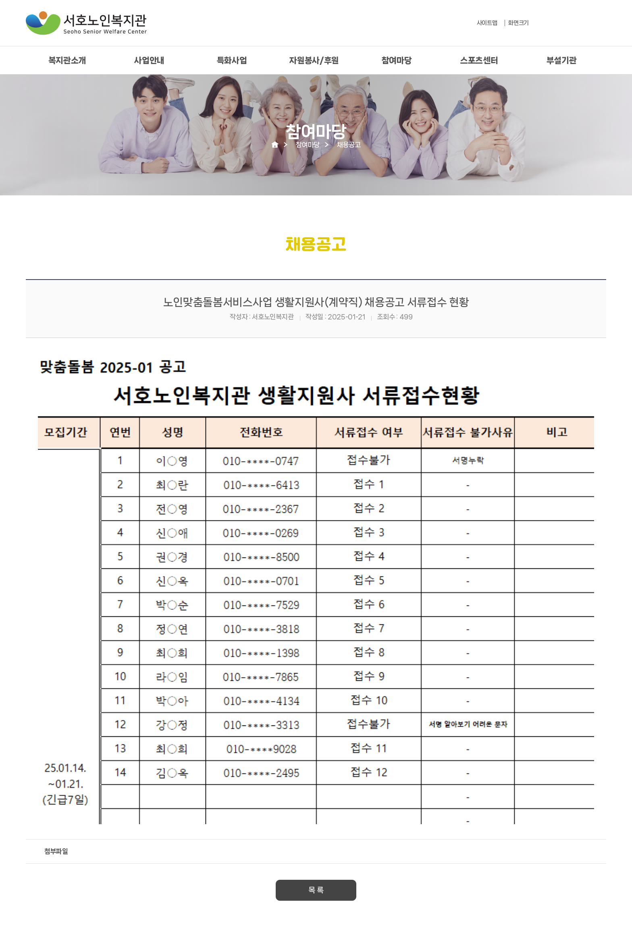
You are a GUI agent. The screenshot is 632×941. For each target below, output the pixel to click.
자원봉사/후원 (314, 60)
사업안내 (149, 60)
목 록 (315, 890)
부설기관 (562, 60)
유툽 (599, 23)
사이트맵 (487, 23)
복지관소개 (67, 60)
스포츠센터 (479, 60)
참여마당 (397, 60)
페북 (579, 23)
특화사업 (232, 60)
